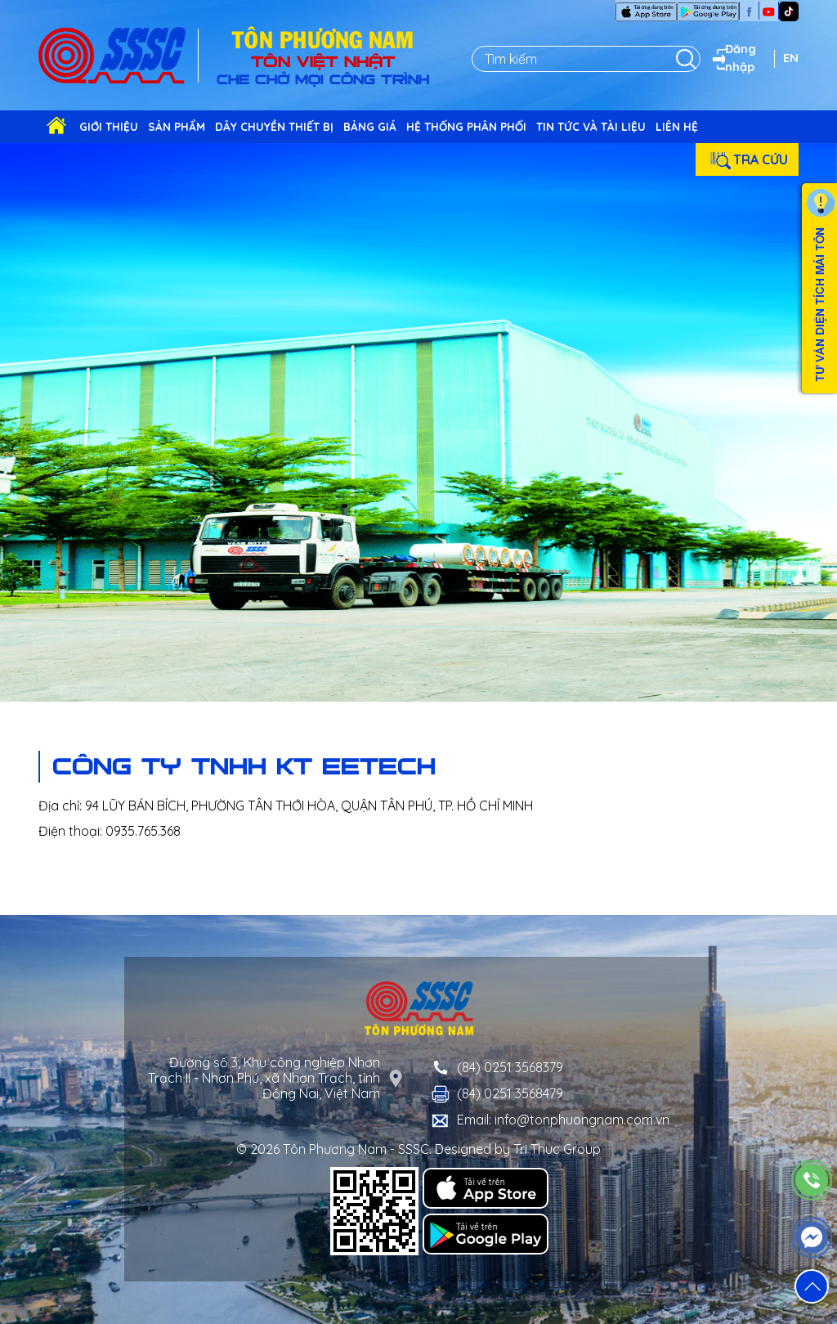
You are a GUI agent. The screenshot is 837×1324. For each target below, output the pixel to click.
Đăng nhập (732, 58)
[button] (811, 1286)
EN (791, 58)
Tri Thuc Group (557, 1149)
